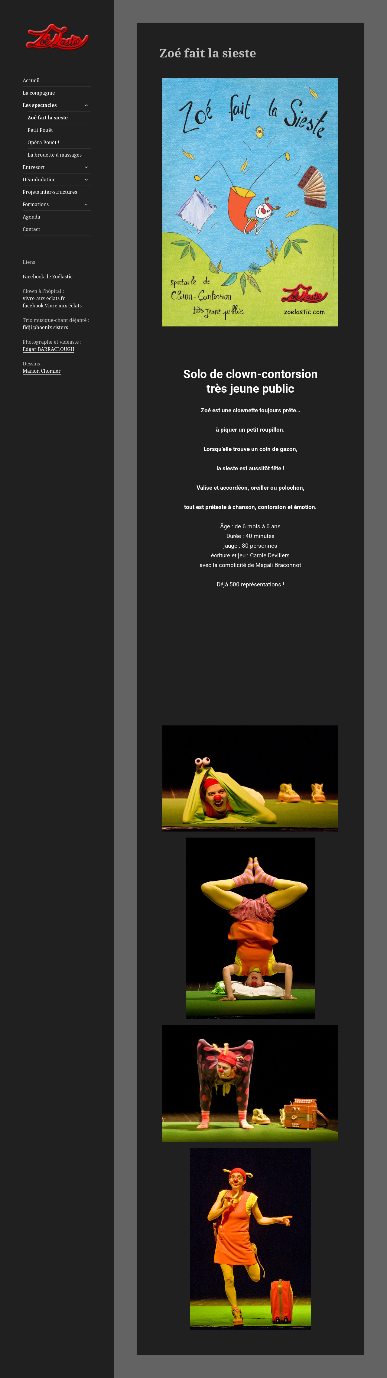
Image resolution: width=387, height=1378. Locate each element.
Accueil (31, 80)
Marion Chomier (42, 371)
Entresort (34, 167)
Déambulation (39, 179)
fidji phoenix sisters (45, 327)
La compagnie (39, 92)
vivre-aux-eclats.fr (44, 298)
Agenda (31, 216)
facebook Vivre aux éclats (52, 305)
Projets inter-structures (50, 192)
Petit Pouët (40, 130)
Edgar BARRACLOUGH (48, 349)
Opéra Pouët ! (43, 142)
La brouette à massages (55, 154)
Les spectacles (40, 105)
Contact (31, 229)
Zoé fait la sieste (48, 117)
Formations (36, 204)
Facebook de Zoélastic (48, 276)
